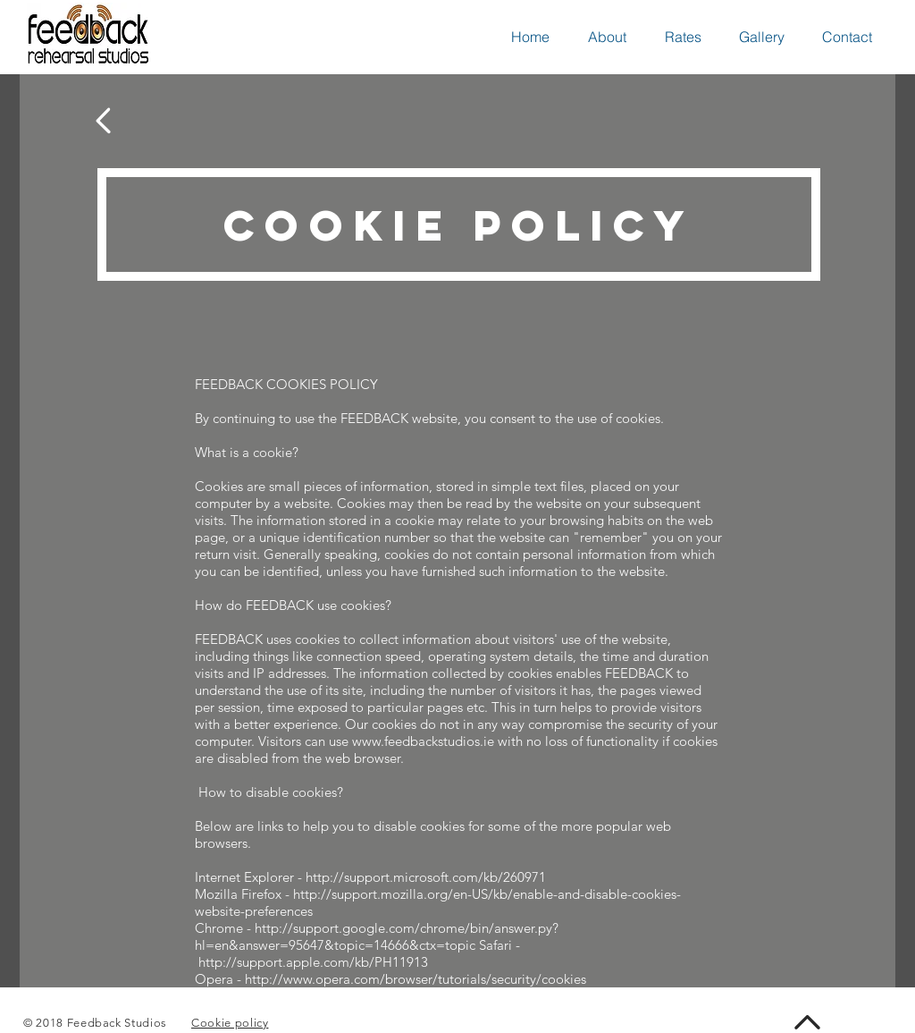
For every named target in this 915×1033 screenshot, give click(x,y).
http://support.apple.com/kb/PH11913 (313, 961)
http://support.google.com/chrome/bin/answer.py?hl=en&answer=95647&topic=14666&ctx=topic (376, 936)
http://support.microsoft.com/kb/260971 (426, 876)
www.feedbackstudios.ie (423, 740)
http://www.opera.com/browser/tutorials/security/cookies (415, 978)
